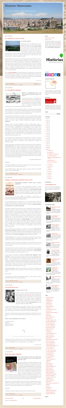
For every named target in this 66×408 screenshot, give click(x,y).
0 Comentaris (20, 174)
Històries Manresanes (18, 5)
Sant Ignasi (48, 387)
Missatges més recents (9, 398)
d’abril (48, 174)
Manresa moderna (49, 372)
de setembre (49, 166)
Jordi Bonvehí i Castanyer (49, 37)
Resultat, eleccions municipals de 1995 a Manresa (20, 336)
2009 (47, 147)
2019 (47, 129)
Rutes (47, 386)
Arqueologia (48, 301)
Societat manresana (49, 392)
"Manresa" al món (49, 297)
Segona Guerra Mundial (50, 390)
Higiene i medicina (49, 336)
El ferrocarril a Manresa (50, 321)
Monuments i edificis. (50, 377)
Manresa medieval (49, 371)
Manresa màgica (49, 369)
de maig (49, 173)
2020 (47, 127)
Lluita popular (48, 363)
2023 (47, 122)
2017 (47, 133)
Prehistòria (48, 381)
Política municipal (12, 347)
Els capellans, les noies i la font (14, 38)
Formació (48, 330)
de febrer (49, 178)
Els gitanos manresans (55, 224)
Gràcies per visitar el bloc (50, 333)
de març (49, 176)
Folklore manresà (12, 393)
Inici (23, 398)
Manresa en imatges (49, 366)
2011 (47, 143)
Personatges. (48, 378)
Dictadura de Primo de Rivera (51, 312)
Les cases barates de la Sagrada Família (55, 286)
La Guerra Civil (49, 348)
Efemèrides (48, 318)
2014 (47, 138)
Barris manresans (12, 83)
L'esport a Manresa (49, 344)
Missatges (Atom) (13, 400)
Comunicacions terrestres (50, 309)
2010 (47, 145)
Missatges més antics (37, 398)
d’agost (48, 167)
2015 (47, 136)
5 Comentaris (20, 84)
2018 (47, 131)
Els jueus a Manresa (49, 324)
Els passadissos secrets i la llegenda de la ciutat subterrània (56, 260)
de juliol (49, 169)
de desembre (49, 150)
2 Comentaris (20, 348)
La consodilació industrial (13, 90)
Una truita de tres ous (11, 287)
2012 (47, 142)
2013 (47, 140)
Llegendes (48, 360)
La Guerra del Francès (50, 351)
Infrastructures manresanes (51, 339)
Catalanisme (48, 307)
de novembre (49, 152)
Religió (47, 384)
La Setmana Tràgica (49, 356)
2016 (47, 134)
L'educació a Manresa (50, 342)
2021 (47, 126)
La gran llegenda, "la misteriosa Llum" (55, 216)
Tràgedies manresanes (50, 393)
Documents (48, 315)
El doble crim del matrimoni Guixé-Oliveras (56, 234)
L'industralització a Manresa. (13, 173)
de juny (48, 171)
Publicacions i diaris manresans (51, 383)
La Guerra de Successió (50, 350)
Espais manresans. (49, 327)
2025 (47, 120)
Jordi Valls (29, 295)
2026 (47, 118)
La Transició (48, 357)
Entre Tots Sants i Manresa (13, 354)
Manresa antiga (49, 365)
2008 (47, 149)
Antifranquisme (49, 300)
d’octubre (49, 164)
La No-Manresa (49, 354)
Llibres (47, 362)
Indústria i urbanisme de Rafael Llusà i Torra (18, 180)
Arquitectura (48, 303)
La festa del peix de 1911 (50, 184)
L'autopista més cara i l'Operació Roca (55, 268)
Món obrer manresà (49, 375)
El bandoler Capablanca (55, 250)
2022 (47, 124)
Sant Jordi (48, 389)
